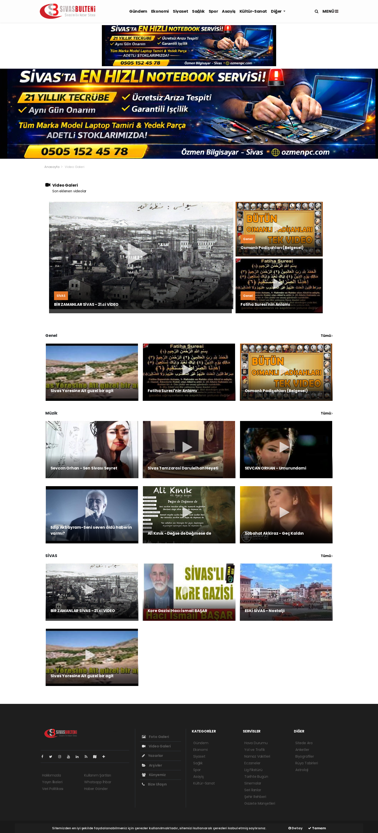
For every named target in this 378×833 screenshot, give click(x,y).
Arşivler (152, 765)
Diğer (276, 11)
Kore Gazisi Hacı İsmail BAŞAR (177, 610)
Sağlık (198, 11)
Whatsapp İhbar (97, 782)
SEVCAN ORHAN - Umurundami (275, 468)
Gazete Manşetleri (259, 803)
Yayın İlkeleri (52, 782)
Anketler (302, 749)
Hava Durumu (256, 742)
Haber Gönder (96, 788)
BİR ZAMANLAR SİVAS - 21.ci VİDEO (86, 304)
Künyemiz (154, 774)
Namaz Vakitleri (257, 756)
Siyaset (180, 11)
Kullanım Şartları (97, 775)
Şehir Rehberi (255, 796)
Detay (295, 828)
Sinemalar (252, 783)
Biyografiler (304, 756)
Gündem (138, 11)
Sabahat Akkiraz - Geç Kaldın (274, 533)
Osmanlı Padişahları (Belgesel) (272, 247)
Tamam (317, 828)
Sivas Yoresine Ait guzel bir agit (82, 390)
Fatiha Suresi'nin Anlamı (265, 304)
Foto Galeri (155, 736)
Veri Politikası (52, 788)
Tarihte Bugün (256, 776)
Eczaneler (252, 763)
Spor (213, 11)
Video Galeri (74, 166)
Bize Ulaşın (154, 784)
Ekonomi (160, 11)
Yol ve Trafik (254, 749)
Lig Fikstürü (253, 769)
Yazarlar (152, 755)
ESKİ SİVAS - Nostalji (265, 610)
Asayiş (229, 11)
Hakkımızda (51, 775)
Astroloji (301, 769)
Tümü (327, 335)
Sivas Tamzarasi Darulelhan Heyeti (183, 468)
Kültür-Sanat (253, 11)
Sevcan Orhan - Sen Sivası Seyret (84, 468)
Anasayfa (52, 166)
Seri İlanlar (252, 789)
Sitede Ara (304, 742)
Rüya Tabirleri (306, 763)
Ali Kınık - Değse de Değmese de (179, 533)
